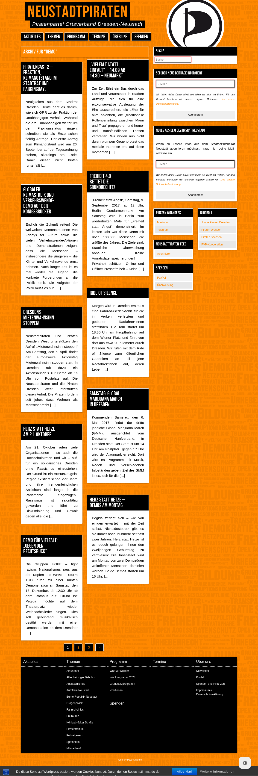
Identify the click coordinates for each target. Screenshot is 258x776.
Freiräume (73, 716)
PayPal (161, 277)
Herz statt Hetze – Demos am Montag (107, 502)
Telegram (162, 229)
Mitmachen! (74, 748)
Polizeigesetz (75, 735)
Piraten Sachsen (211, 237)
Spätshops (73, 742)
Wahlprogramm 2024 (122, 677)
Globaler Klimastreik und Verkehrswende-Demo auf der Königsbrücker (38, 200)
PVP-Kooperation (212, 244)
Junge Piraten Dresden (215, 222)
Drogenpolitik (75, 703)
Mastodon (163, 222)
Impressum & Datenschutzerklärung (209, 692)
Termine (99, 37)
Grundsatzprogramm (122, 683)
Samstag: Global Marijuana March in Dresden (106, 399)
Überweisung (165, 285)
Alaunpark (73, 671)
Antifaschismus (76, 683)
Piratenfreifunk (75, 729)
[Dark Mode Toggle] (245, 763)
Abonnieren (164, 253)
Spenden (141, 37)
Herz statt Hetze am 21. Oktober (39, 432)
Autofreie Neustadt (78, 690)
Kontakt (200, 677)
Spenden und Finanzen (210, 683)
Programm (76, 37)
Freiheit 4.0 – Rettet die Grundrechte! (102, 182)
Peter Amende (134, 759)
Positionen (116, 690)
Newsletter (202, 671)
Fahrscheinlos (75, 709)
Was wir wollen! (119, 671)
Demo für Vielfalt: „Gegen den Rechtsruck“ (40, 546)
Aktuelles (32, 37)
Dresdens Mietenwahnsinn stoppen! (38, 318)
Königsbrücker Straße (80, 722)
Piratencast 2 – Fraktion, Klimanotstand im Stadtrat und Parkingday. (40, 78)
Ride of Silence (103, 293)
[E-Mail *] (195, 84)
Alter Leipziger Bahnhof (81, 677)
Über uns (120, 37)
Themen (54, 37)
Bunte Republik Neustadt (82, 696)
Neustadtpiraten (78, 12)
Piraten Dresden (211, 229)
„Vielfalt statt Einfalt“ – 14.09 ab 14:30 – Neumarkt (107, 70)
